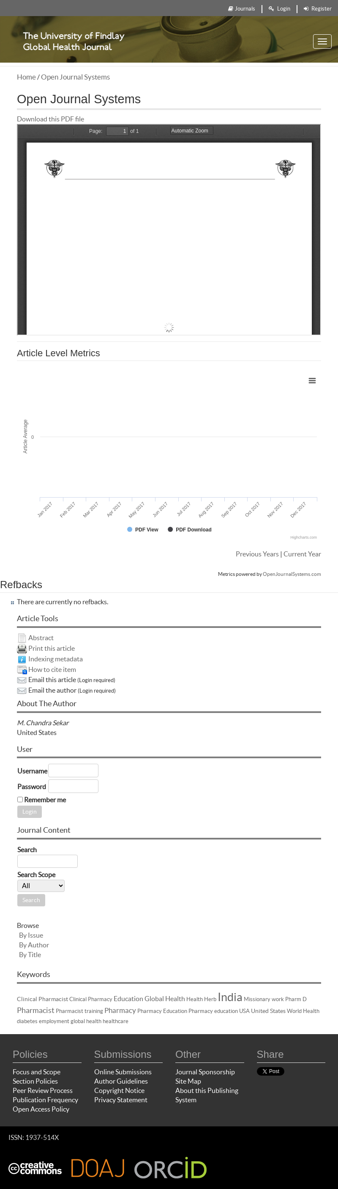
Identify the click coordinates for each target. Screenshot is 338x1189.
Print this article (51, 648)
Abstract (41, 637)
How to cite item (52, 669)
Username (32, 771)
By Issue (31, 935)
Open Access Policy (41, 1109)
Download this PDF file (50, 119)
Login (279, 9)
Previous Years (257, 554)
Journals (241, 9)
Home (26, 77)
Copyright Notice (119, 1090)
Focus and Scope (36, 1072)
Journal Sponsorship (205, 1072)
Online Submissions (123, 1072)
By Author (34, 945)
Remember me (45, 800)
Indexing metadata (55, 659)
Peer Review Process (43, 1090)
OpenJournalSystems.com (292, 574)
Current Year (302, 554)
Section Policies (35, 1081)
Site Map (188, 1081)
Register (318, 9)
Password (31, 786)
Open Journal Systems (75, 77)
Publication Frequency (45, 1100)
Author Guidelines (121, 1081)
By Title (30, 954)
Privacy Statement (120, 1100)
